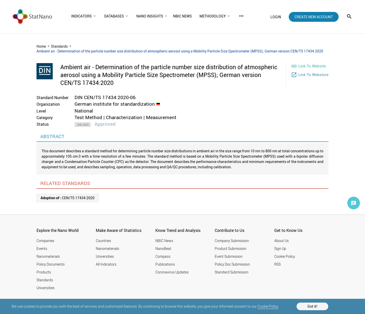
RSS (277, 264)
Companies (45, 240)
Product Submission (230, 248)
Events (41, 248)
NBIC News (164, 240)
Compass (162, 256)
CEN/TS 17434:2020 (68, 197)
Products (43, 272)
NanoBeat (163, 248)
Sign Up (280, 248)
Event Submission (229, 256)
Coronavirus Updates (172, 272)
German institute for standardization (115, 104)
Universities (45, 287)
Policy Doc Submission (232, 264)
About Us (281, 240)
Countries (103, 240)
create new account (314, 16)
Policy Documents (50, 264)
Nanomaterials (48, 256)
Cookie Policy (268, 306)
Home (41, 46)
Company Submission (232, 240)
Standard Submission (231, 272)
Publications (165, 264)
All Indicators (106, 264)
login (275, 16)
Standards (59, 46)
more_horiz (241, 16)
